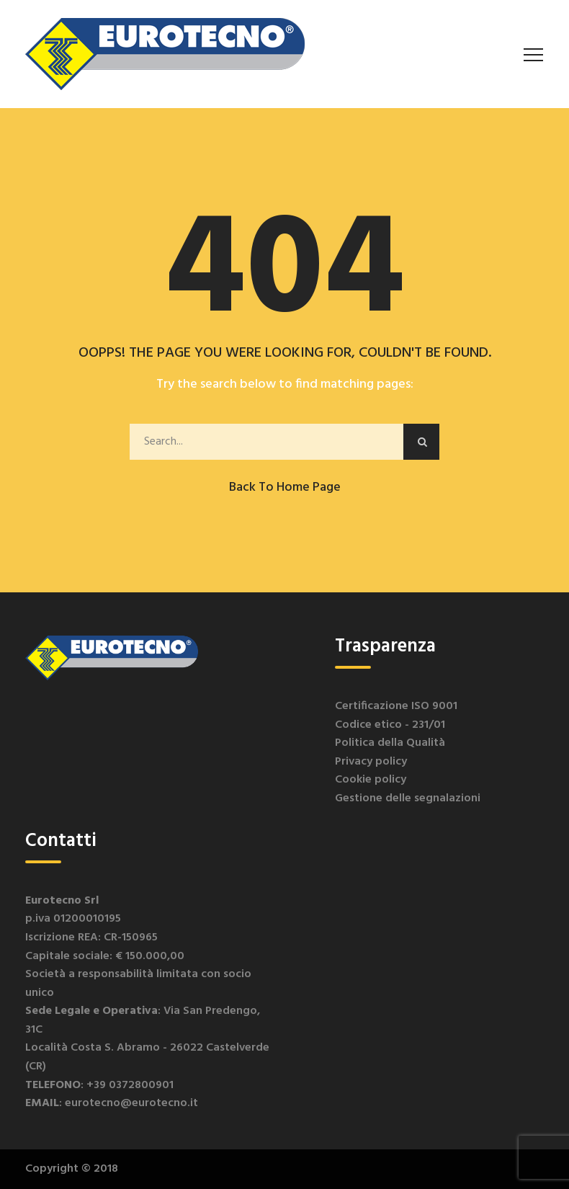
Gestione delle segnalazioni (407, 798)
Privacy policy (371, 761)
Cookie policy (370, 779)
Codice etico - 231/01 (390, 725)
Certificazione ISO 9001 (396, 706)
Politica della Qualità (390, 743)
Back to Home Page (285, 487)
